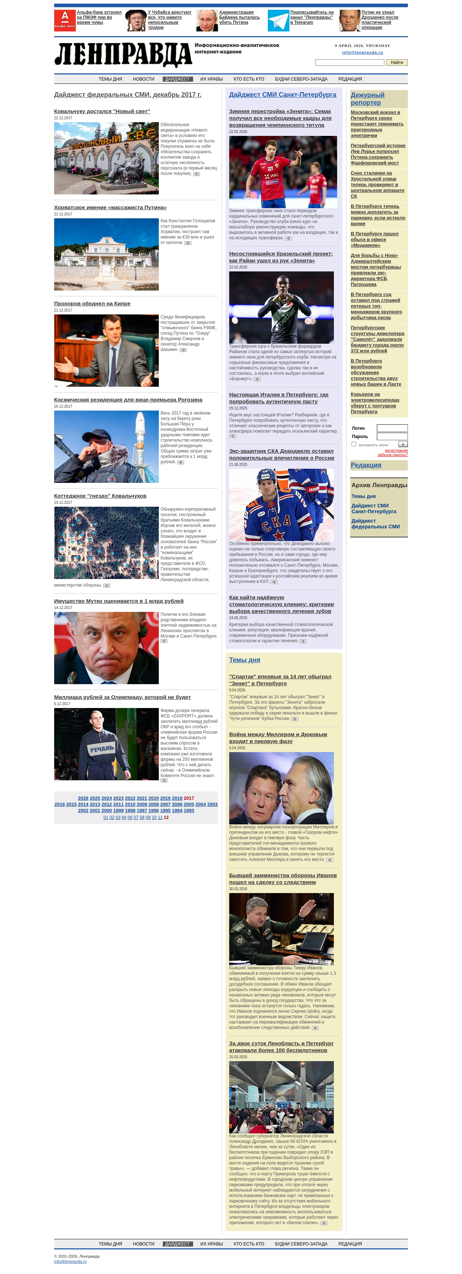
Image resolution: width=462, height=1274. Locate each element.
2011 (118, 804)
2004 (201, 804)
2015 (71, 804)
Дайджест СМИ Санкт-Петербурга (282, 94)
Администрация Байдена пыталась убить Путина (239, 17)
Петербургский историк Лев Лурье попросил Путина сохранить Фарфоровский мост (378, 154)
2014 (83, 804)
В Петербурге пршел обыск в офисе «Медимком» (374, 239)
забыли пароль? (393, 454)
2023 (118, 798)
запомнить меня (373, 445)
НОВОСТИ (144, 79)
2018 (177, 798)
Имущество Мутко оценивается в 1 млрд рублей (119, 601)
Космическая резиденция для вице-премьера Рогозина (128, 399)
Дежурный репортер (368, 98)
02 (112, 817)
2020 (153, 798)
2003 (212, 804)
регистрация (396, 450)
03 (118, 817)
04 (124, 817)
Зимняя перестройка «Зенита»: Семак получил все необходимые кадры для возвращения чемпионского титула (280, 118)
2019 (165, 798)
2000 (106, 810)
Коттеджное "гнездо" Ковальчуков (100, 496)
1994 (177, 810)
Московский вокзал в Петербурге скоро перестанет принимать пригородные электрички (377, 124)
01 (106, 817)
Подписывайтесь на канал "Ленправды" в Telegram (312, 17)
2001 (95, 810)
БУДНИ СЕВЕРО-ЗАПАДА (302, 79)
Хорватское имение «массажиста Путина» (110, 207)
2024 (106, 798)
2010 (130, 804)
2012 (106, 804)
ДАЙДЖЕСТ (178, 79)
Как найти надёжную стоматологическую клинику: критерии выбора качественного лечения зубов (281, 604)
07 (136, 817)
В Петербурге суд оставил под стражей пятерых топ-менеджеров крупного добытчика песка (376, 306)
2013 (95, 804)
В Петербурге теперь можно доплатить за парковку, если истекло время (378, 214)
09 (148, 817)
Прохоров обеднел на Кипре (92, 303)
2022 (130, 798)
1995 (165, 810)
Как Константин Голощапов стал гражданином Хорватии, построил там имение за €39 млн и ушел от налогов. (188, 231)
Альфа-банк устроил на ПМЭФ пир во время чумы (99, 17)
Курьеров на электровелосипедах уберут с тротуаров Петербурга (375, 402)
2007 (165, 804)
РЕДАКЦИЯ (351, 79)
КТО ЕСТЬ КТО (249, 79)
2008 (153, 804)
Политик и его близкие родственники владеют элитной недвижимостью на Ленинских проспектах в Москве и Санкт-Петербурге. (189, 625)
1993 (189, 810)
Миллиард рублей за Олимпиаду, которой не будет (122, 697)
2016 (60, 804)
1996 (153, 810)
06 (130, 817)
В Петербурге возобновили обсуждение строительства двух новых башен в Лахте (376, 372)
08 (142, 817)
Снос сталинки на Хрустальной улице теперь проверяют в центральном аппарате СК (378, 184)
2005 (189, 804)
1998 (130, 810)
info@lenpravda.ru (362, 52)
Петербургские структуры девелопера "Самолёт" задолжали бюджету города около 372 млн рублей (377, 339)
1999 (118, 810)
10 (154, 817)
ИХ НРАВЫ (212, 79)
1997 (142, 810)
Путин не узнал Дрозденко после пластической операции (380, 20)
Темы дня (244, 660)
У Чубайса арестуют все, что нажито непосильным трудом (169, 20)
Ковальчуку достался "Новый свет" (102, 111)
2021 (142, 798)
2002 (83, 810)
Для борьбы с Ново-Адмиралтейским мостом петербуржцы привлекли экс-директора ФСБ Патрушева (376, 270)
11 (160, 817)
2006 (177, 804)
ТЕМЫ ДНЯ (111, 79)
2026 (83, 798)
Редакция (366, 465)
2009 (142, 804)
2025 (95, 798)
